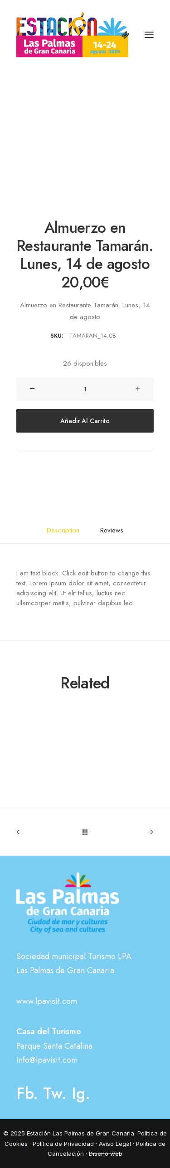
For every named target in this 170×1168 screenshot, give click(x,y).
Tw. (55, 1093)
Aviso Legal (115, 1143)
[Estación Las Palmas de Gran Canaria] (72, 34)
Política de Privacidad (63, 1143)
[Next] (126, 832)
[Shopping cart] (121, 35)
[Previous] (43, 832)
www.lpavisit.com (46, 1001)
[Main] (85, 832)
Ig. (81, 1093)
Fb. (27, 1093)
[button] (149, 35)
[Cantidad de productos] (85, 389)
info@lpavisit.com (47, 1060)
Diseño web (105, 1153)
